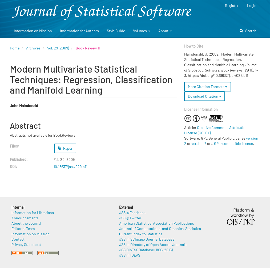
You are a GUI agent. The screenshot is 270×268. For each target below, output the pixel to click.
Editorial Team (23, 228)
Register (232, 5)
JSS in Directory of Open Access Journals (153, 244)
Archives (33, 48)
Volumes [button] (141, 30)
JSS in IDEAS (129, 255)
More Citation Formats (207, 86)
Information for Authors (79, 30)
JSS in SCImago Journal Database (146, 239)
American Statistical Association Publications (156, 223)
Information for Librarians (32, 212)
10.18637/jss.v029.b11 (70, 166)
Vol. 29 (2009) (58, 48)
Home (14, 48)
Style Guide (116, 30)
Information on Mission (33, 30)
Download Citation (204, 96)
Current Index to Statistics (140, 234)
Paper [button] (65, 148)
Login (251, 5)
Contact (18, 239)
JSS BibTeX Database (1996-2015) (146, 250)
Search (248, 30)
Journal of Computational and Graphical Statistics (160, 228)
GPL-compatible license (233, 143)
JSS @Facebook (132, 212)
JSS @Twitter (130, 218)
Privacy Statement (26, 244)
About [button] (165, 30)
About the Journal (26, 223)
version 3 (198, 143)
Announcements (25, 218)
